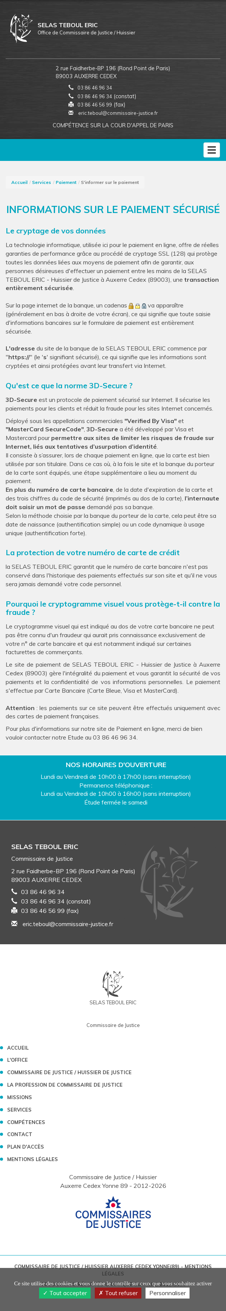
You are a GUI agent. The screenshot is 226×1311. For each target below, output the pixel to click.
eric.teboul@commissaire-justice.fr (113, 113)
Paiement (66, 182)
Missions (19, 1097)
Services (41, 182)
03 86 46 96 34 (94, 88)
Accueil (19, 182)
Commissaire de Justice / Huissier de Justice (69, 1072)
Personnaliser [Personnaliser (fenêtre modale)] (167, 1293)
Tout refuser (118, 1293)
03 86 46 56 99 (94, 105)
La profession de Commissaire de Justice (65, 1085)
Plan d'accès (25, 1147)
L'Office (17, 1060)
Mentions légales (32, 1159)
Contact (19, 1134)
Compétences (26, 1122)
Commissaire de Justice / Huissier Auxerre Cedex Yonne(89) (97, 1266)
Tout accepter (65, 1293)
